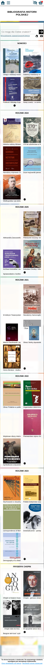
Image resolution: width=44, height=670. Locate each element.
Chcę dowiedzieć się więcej (11, 663)
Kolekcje (26, 36)
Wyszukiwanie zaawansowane (12, 36)
